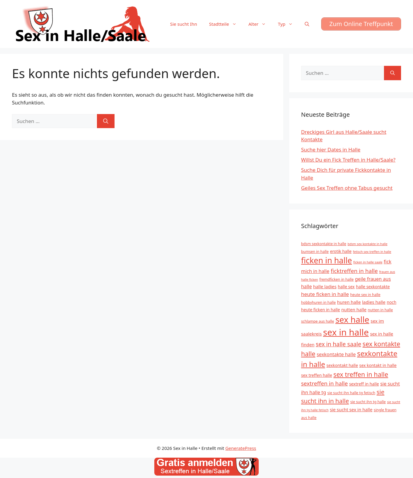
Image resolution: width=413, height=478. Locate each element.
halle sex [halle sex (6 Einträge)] (346, 286)
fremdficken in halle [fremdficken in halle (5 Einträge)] (336, 279)
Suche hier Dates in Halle (330, 149)
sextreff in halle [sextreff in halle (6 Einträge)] (364, 384)
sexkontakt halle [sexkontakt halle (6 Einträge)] (342, 365)
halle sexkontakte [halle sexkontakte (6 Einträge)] (373, 286)
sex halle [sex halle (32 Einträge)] (352, 319)
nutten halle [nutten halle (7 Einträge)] (353, 309)
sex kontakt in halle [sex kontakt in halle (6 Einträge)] (378, 365)
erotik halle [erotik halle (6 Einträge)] (340, 251)
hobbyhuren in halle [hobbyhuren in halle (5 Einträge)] (318, 302)
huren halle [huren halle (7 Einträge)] (349, 302)
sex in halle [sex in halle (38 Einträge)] (346, 332)
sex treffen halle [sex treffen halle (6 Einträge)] (316, 375)
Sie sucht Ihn (183, 24)
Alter (260, 24)
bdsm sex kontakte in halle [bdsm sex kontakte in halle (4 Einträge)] (367, 244)
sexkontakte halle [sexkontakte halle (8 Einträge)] (336, 354)
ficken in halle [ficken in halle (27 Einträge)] (326, 260)
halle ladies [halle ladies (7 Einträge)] (324, 286)
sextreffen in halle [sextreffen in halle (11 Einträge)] (324, 383)
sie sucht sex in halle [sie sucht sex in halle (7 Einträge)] (351, 409)
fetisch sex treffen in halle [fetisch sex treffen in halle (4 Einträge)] (372, 252)
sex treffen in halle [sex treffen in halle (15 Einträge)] (360, 374)
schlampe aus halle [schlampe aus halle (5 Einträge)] (317, 321)
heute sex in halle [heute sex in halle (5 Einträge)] (365, 294)
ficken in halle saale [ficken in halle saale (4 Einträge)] (367, 262)
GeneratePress (240, 448)
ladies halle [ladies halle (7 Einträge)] (373, 302)
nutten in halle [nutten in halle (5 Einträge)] (380, 309)
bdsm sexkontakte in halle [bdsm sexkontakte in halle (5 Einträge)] (323, 243)
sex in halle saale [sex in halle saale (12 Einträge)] (338, 344)
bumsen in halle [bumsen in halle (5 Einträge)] (315, 251)
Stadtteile (226, 24)
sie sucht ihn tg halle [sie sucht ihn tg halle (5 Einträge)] (368, 401)
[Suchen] (106, 121)
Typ (288, 24)
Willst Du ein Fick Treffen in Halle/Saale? (348, 159)
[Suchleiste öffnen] (307, 24)
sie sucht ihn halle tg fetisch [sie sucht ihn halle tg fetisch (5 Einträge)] (351, 392)
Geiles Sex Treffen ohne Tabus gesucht (347, 187)
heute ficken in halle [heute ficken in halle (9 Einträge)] (325, 294)
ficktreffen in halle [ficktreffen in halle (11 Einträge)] (354, 270)
